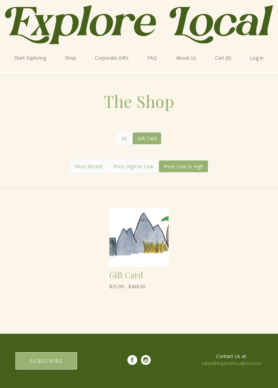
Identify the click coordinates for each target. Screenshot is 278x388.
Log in (257, 58)
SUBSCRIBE (46, 361)
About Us (186, 58)
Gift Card (147, 138)
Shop (70, 58)
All (124, 138)
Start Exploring (30, 58)
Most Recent (89, 166)
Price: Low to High (183, 166)
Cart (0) (223, 58)
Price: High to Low (133, 166)
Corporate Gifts (112, 58)
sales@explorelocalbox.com (231, 363)
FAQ (152, 58)
